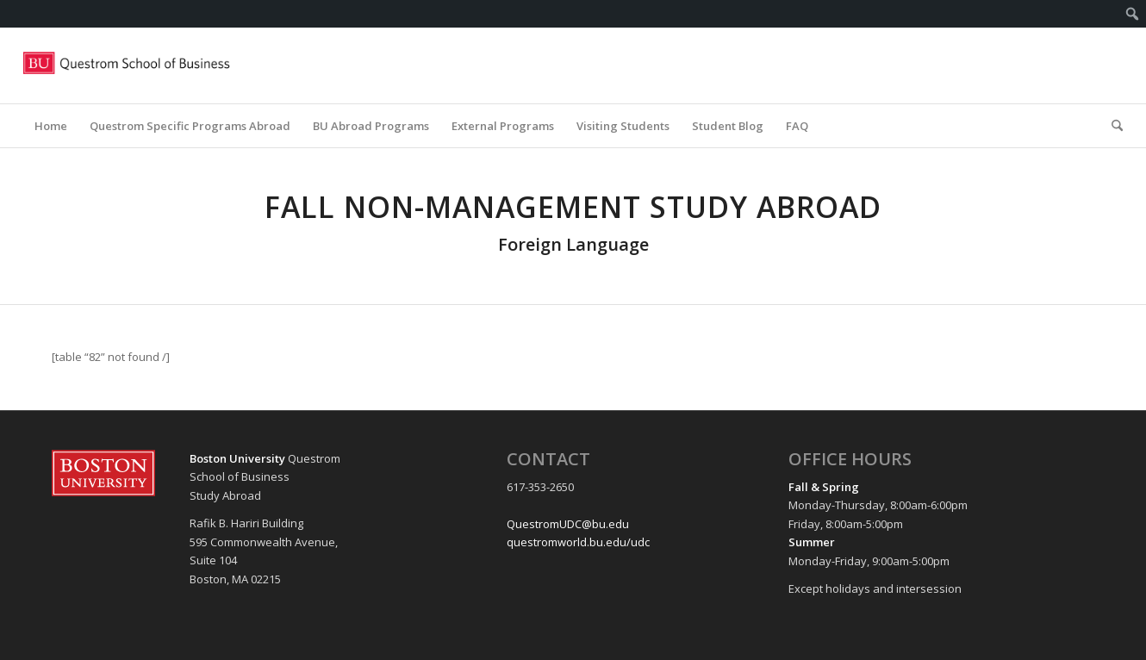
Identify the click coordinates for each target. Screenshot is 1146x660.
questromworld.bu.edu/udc (578, 542)
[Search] (1111, 125)
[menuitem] (1132, 14)
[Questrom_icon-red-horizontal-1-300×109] (127, 65)
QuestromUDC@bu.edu (568, 524)
